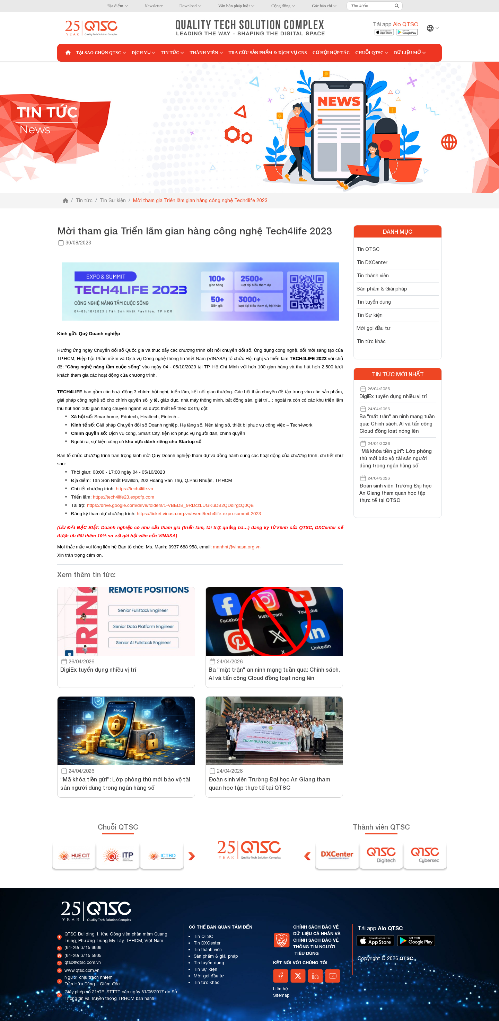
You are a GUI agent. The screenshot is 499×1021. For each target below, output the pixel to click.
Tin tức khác (371, 341)
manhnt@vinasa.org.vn (237, 546)
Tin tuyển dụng (374, 302)
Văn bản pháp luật (234, 5)
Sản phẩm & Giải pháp (382, 289)
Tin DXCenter (372, 262)
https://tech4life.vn (134, 488)
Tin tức (170, 52)
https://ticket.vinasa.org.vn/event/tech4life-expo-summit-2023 (199, 513)
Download (188, 5)
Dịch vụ (141, 52)
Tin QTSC (368, 249)
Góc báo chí (322, 5)
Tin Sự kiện (113, 200)
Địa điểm (115, 5)
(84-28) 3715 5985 (82, 955)
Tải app (395, 24)
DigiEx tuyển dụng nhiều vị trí (393, 396)
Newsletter (154, 5)
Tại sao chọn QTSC (98, 52)
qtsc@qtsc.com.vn (82, 962)
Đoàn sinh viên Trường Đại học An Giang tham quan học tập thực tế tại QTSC (395, 493)
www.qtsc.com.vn (81, 970)
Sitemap (281, 995)
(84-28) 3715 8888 (82, 947)
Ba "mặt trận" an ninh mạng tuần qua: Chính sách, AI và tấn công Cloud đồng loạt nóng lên (397, 423)
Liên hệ (280, 988)
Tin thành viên (373, 275)
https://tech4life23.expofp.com (123, 497)
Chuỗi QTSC (369, 52)
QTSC (406, 958)
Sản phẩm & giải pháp (216, 956)
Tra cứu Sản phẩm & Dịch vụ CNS (268, 52)
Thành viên (204, 52)
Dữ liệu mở (407, 52)
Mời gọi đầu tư (374, 328)
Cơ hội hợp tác (331, 52)
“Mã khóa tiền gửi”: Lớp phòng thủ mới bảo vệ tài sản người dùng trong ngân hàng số (395, 458)
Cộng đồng (280, 5)
